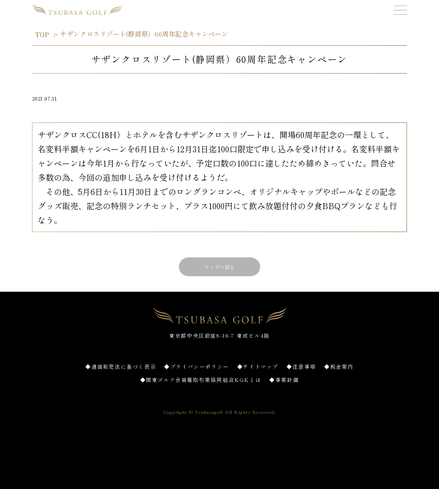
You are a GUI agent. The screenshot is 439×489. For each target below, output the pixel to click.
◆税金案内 (339, 366)
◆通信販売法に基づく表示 (120, 366)
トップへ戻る (219, 267)
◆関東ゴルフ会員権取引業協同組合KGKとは (201, 379)
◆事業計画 (284, 379)
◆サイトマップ (257, 366)
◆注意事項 (301, 366)
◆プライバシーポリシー (196, 366)
